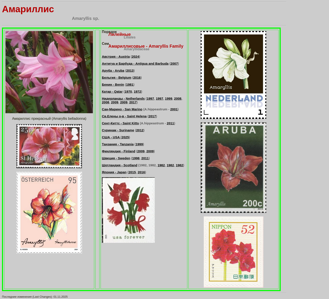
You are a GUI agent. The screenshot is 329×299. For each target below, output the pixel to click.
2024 (135, 56)
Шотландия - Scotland (119, 165)
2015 (132, 172)
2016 (137, 77)
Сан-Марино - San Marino (122, 109)
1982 (161, 165)
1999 (168, 98)
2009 (114, 102)
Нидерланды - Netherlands (123, 98)
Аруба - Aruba (113, 70)
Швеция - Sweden (116, 158)
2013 (130, 70)
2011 (170, 123)
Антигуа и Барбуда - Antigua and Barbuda (135, 63)
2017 (132, 102)
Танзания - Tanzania (118, 144)
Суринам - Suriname (118, 130)
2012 (139, 130)
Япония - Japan (114, 172)
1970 (128, 91)
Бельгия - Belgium (116, 77)
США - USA (111, 137)
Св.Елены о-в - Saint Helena (124, 116)
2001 (174, 109)
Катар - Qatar (112, 91)
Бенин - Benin (113, 84)
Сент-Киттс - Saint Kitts (120, 123)
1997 (150, 98)
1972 (137, 91)
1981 (129, 84)
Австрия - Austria (116, 56)
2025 (125, 137)
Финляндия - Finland (118, 151)
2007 (174, 63)
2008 (177, 98)
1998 (135, 158)
